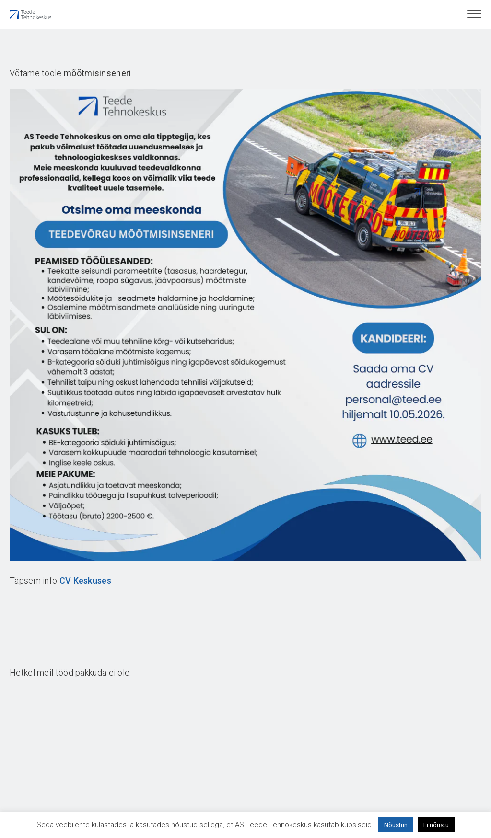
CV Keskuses (85, 580)
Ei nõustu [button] (436, 824)
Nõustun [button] (396, 824)
